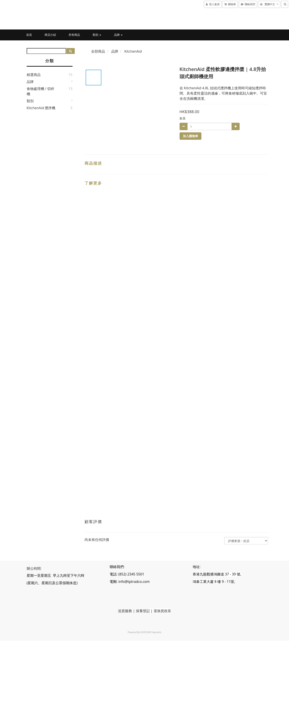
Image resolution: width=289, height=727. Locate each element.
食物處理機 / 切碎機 (40, 91)
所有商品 (74, 35)
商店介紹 (50, 35)
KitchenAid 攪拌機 (41, 107)
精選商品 (34, 74)
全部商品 (98, 51)
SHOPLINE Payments (150, 632)
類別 (97, 35)
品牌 (118, 35)
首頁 (29, 35)
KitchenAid (133, 51)
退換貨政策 (162, 610)
